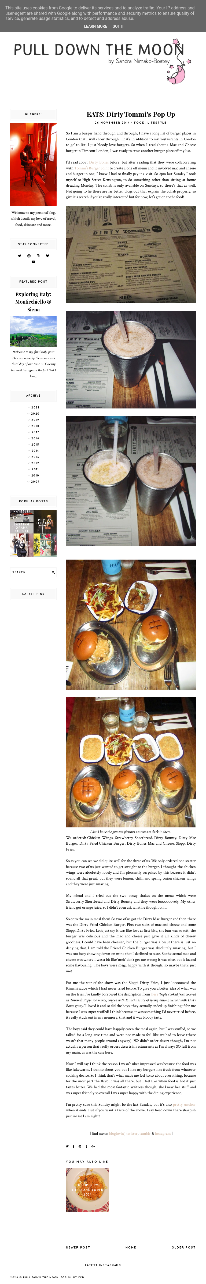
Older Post (184, 1247)
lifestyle (157, 123)
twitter (132, 1133)
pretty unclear (184, 1104)
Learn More (95, 26)
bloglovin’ (116, 1133)
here (154, 994)
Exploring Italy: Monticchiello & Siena (33, 302)
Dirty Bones (99, 162)
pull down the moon (41, 1277)
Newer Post (78, 1247)
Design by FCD (72, 1277)
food (139, 123)
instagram (163, 1133)
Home (131, 1247)
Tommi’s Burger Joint (91, 168)
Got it (118, 26)
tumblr (145, 1133)
